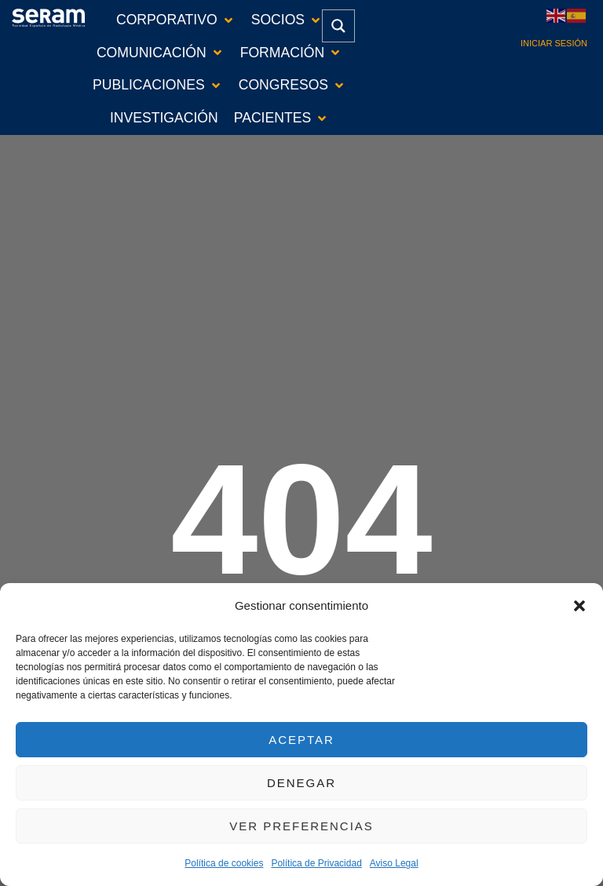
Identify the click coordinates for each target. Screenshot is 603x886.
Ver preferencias (301, 826)
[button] (579, 606)
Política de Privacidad (316, 863)
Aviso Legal (394, 863)
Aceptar (301, 739)
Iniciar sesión (554, 43)
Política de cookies (224, 863)
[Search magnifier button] (338, 26)
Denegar (301, 782)
